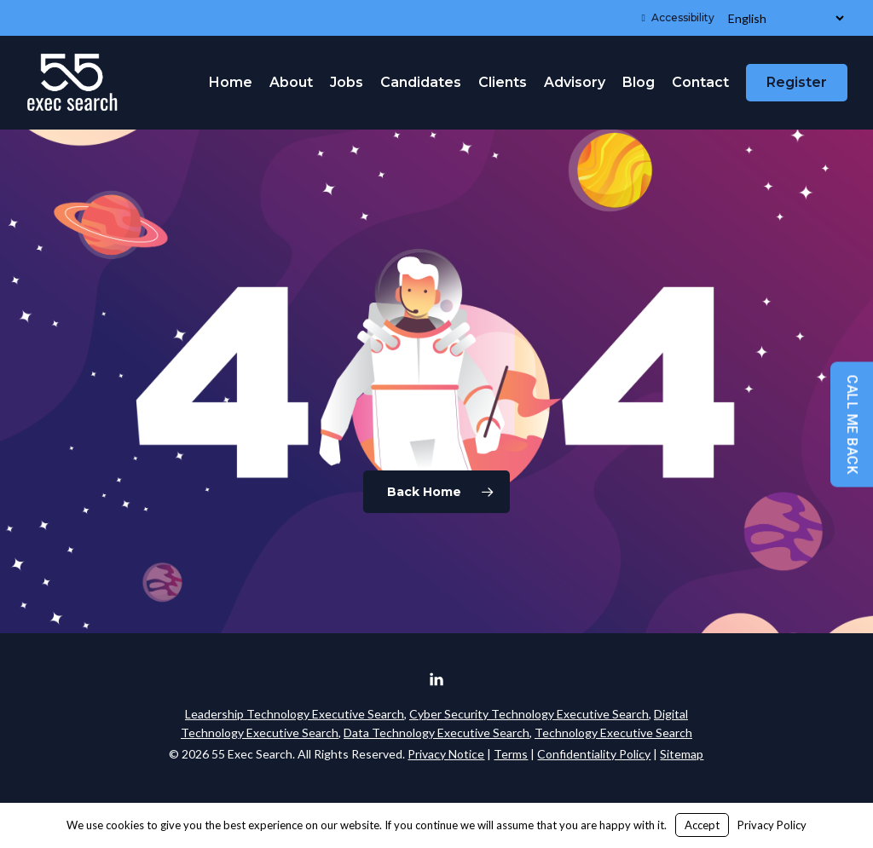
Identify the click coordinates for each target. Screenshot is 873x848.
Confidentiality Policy (593, 754)
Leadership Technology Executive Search (294, 714)
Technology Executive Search (613, 732)
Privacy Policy (772, 825)
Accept (702, 825)
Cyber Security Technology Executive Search (529, 714)
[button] (840, 9)
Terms (511, 754)
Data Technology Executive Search (436, 732)
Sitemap (681, 754)
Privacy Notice (446, 754)
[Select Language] (785, 18)
